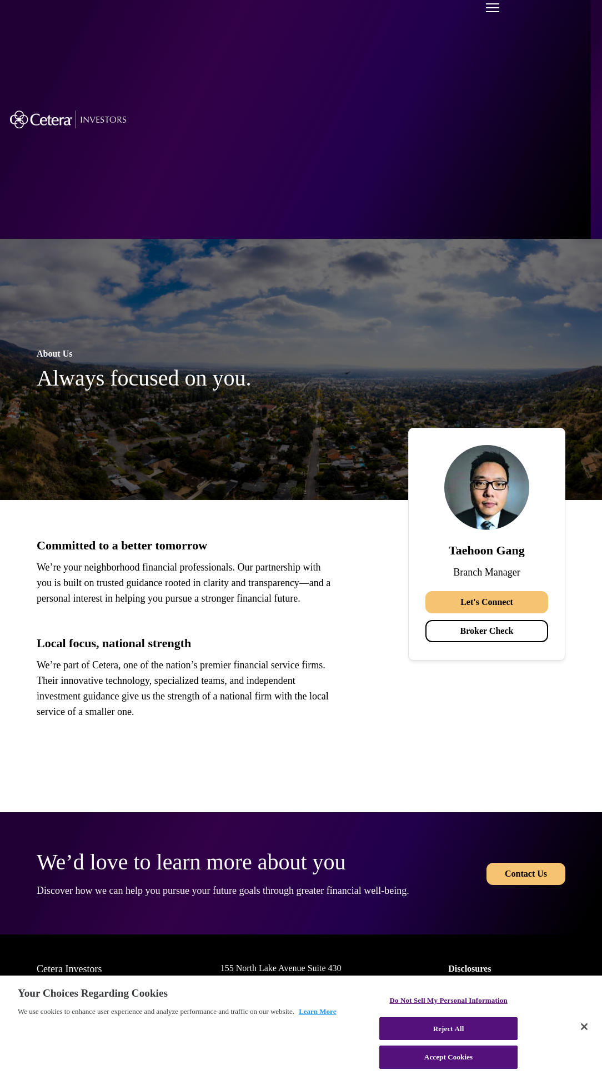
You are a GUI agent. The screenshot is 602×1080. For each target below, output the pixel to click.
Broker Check (487, 631)
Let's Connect (486, 602)
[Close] (584, 1026)
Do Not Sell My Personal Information (448, 1000)
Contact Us (526, 873)
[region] (301, 1028)
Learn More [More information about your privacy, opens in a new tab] (317, 1011)
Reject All (448, 1028)
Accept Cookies (448, 1057)
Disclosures (469, 968)
